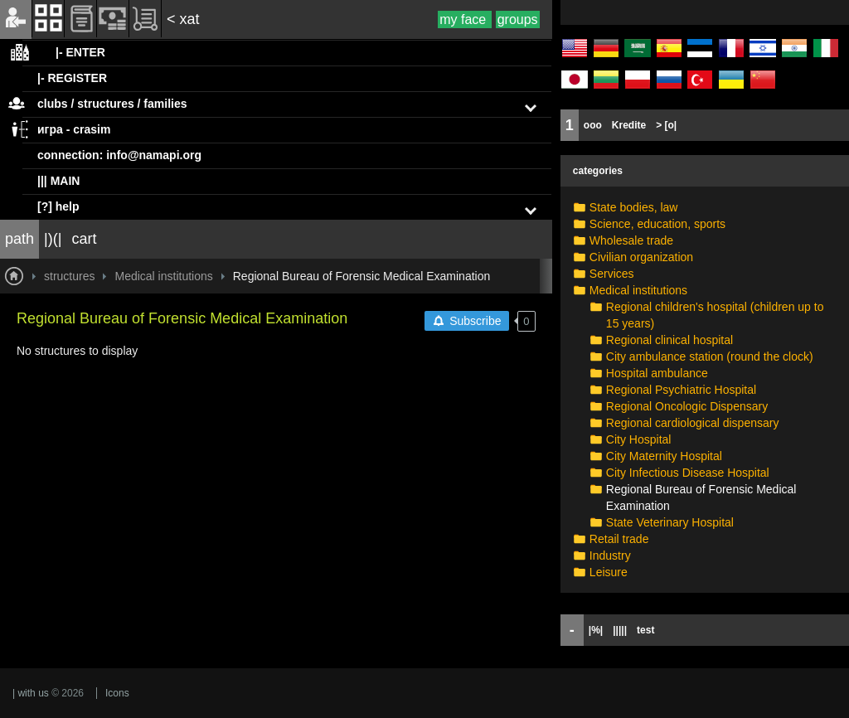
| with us (30, 693)
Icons (117, 693)
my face (464, 19)
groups (517, 19)
